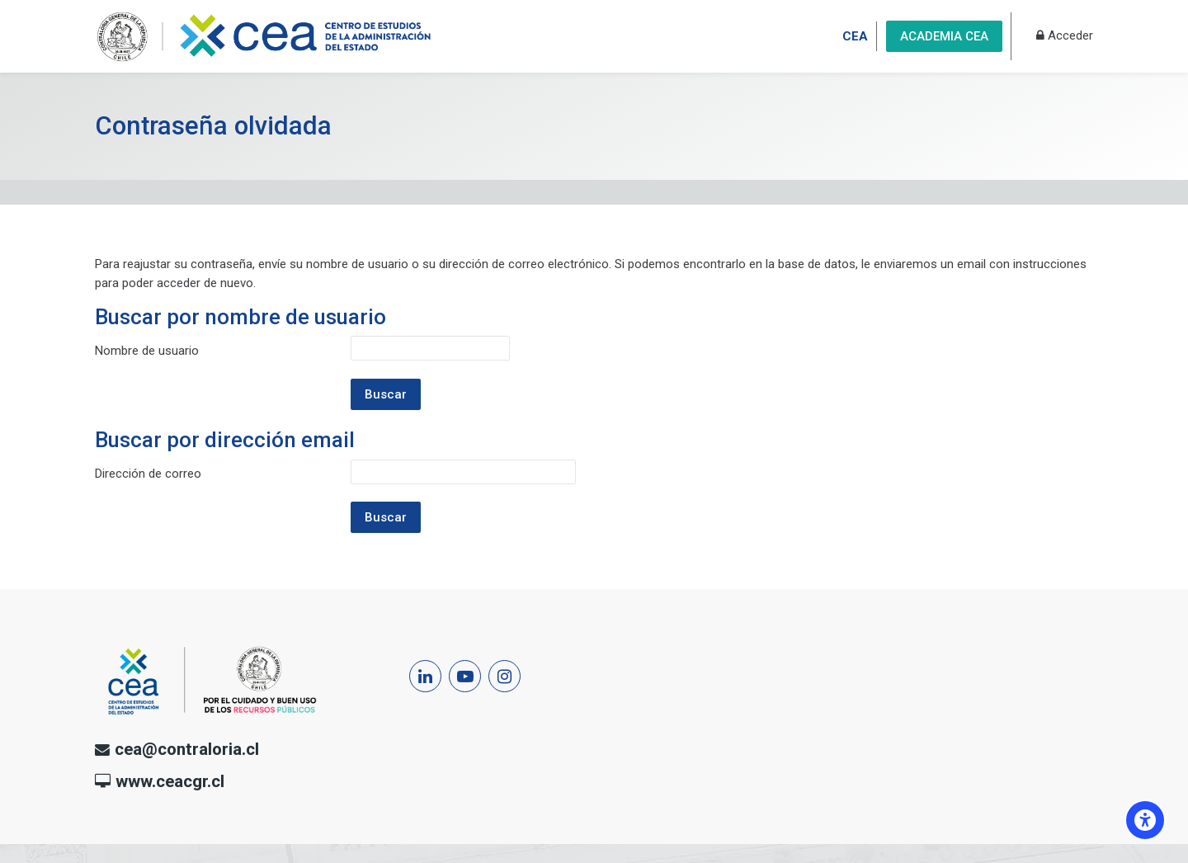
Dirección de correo (148, 473)
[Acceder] (1064, 35)
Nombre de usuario (147, 350)
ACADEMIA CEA (944, 36)
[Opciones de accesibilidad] (1145, 820)
